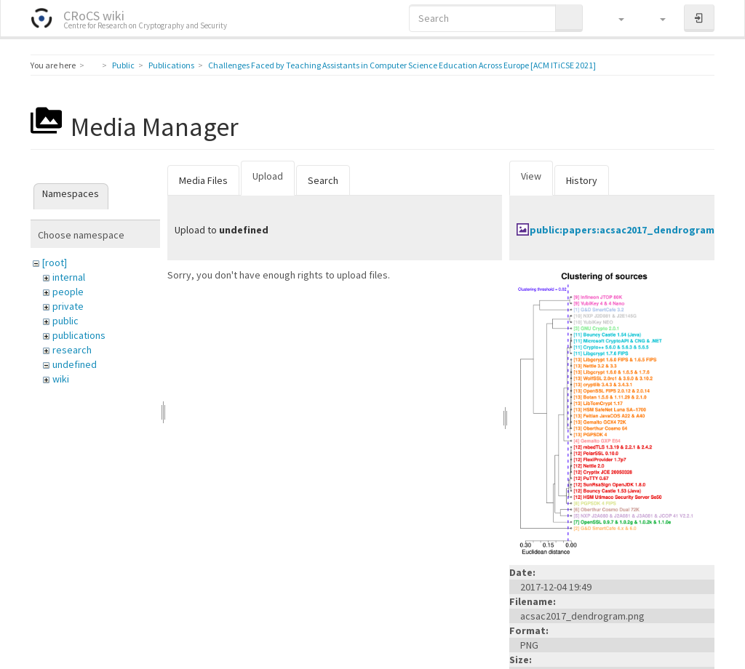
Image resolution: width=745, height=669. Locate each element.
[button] (614, 18)
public (65, 320)
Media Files (203, 180)
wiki (60, 378)
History (581, 180)
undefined (74, 364)
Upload (267, 176)
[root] (54, 262)
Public (123, 65)
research (72, 349)
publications (78, 335)
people (68, 291)
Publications (171, 65)
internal (68, 277)
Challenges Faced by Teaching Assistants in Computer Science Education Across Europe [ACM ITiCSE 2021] (402, 65)
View (531, 176)
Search (323, 180)
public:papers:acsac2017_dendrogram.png (633, 229)
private (68, 306)
